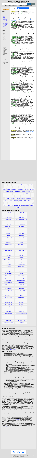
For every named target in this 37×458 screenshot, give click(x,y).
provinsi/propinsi (21, 299)
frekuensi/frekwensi (8, 259)
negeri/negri (8, 318)
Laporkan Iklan (5, 427)
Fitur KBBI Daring (29, 337)
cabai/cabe (21, 217)
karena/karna (21, 271)
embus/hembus (21, 244)
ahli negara (5, 14)
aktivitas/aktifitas (8, 217)
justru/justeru (21, 268)
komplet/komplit (21, 282)
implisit (20, 200)
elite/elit (21, 242)
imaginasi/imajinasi (8, 282)
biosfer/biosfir (21, 212)
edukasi (11, 191)
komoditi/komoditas (21, 280)
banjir (5, 202)
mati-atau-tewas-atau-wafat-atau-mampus (20, 205)
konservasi (21, 187)
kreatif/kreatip (21, 284)
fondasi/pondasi (8, 252)
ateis (22, 184)
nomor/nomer (8, 320)
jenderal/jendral (21, 266)
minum (31, 205)
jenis (33, 193)
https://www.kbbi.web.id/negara (22, 8)
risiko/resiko (21, 304)
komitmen (16, 200)
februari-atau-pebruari (11, 189)
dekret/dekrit (21, 226)
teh (15, 202)
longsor (18, 198)
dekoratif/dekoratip (21, 224)
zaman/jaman (21, 322)
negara (4, 9)
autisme (10, 187)
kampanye (21, 193)
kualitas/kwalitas (8, 288)
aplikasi (26, 184)
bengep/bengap (8, 244)
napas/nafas (8, 311)
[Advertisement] (23, 149)
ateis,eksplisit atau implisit (8, 196)
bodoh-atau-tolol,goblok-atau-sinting (25, 202)
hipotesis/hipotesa (8, 278)
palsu (9, 205)
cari (6, 187)
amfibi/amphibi (8, 221)
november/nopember (8, 322)
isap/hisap (21, 255)
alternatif (7, 198)
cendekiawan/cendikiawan (21, 219)
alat (4, 16)
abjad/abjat (8, 212)
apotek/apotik (8, 231)
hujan (6, 184)
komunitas (5, 193)
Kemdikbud (21, 342)
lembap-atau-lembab (25, 196)
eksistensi (7, 191)
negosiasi (15, 193)
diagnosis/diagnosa (21, 231)
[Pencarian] (14, 4)
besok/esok (8, 246)
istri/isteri (21, 257)
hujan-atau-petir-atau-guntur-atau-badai (26, 189)
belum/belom (8, 242)
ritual (26, 187)
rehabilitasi (13, 198)
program (23, 191)
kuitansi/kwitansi (8, 290)
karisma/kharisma (21, 275)
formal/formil (8, 255)
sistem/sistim (21, 311)
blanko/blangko (21, 215)
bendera (5, 24)
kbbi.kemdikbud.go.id (13, 349)
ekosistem (15, 187)
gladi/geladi (8, 264)
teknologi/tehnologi (21, 320)
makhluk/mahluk (8, 297)
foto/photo (8, 257)
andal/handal (8, 224)
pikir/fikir (21, 295)
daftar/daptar (21, 221)
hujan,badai (17, 191)
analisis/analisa (8, 226)
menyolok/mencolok (8, 304)
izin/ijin (21, 259)
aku (4, 15)
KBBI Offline (17, 419)
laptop (32, 196)
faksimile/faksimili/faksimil (21, 246)
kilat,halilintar (27, 193)
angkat (4, 18)
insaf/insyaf (21, 252)
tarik (11, 200)
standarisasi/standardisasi (21, 313)
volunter (30, 187)
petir (10, 184)
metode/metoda (8, 302)
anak (4, 17)
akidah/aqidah (8, 219)
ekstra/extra (21, 240)
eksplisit (30, 184)
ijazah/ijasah (8, 280)
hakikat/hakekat (8, 273)
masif (25, 200)
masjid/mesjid (8, 299)
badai (18, 184)
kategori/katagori (21, 278)
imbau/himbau (8, 284)
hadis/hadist (8, 268)
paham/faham (21, 293)
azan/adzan (8, 240)
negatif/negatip (8, 315)
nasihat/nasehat (8, 313)
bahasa (5, 20)
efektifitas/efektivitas (21, 237)
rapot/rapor (21, 302)
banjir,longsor (30, 200)
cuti (4, 26)
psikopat (18, 207)
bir (4, 205)
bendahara (5, 23)
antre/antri (8, 228)
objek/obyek (21, 288)
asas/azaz (8, 233)
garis (4, 28)
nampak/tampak (8, 309)
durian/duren (21, 233)
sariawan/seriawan (21, 306)
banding (5, 22)
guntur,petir (6, 200)
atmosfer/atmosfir (8, 237)
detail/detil (21, 228)
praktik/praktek (21, 297)
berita (4, 25)
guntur (13, 184)
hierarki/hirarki (8, 275)
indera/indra (21, 250)
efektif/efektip (21, 235)
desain (10, 193)
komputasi (17, 196)
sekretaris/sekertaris (21, 309)
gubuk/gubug (8, 266)
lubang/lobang (8, 295)
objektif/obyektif (21, 290)
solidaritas (10, 202)
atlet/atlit (8, 235)
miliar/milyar (8, 306)
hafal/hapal (8, 271)
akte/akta (8, 215)
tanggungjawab (29, 191)
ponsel (4, 189)
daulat (4, 27)
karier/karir (21, 273)
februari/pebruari (8, 250)
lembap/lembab (8, 293)
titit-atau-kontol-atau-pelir (26, 198)
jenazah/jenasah (21, 264)
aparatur (5, 19)
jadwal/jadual (21, 262)
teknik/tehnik (21, 318)
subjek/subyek (21, 315)
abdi (4, 12)
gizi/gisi (8, 262)
